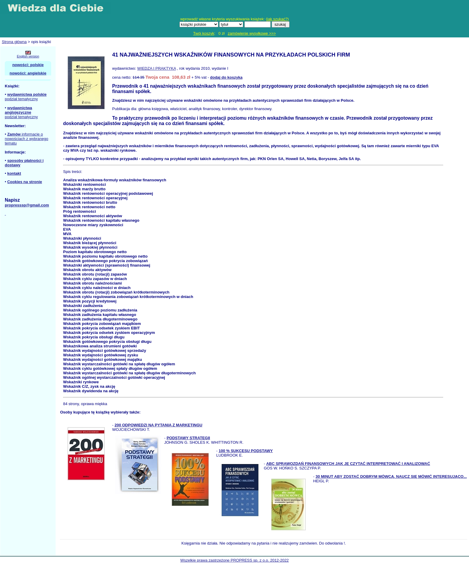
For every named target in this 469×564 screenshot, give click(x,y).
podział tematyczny (21, 99)
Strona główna (14, 41)
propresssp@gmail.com (27, 205)
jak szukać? (277, 19)
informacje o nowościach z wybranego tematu (26, 138)
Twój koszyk (203, 33)
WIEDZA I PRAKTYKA (156, 68)
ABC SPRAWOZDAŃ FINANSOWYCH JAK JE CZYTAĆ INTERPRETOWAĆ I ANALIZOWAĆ (348, 463)
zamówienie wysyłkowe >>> (252, 33)
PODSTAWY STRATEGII (188, 438)
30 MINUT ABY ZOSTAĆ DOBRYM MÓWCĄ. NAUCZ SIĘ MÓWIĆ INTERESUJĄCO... (391, 476)
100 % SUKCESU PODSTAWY (246, 451)
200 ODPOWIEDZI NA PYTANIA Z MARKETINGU (158, 425)
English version (28, 56)
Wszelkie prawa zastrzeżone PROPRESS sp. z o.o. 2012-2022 (234, 560)
